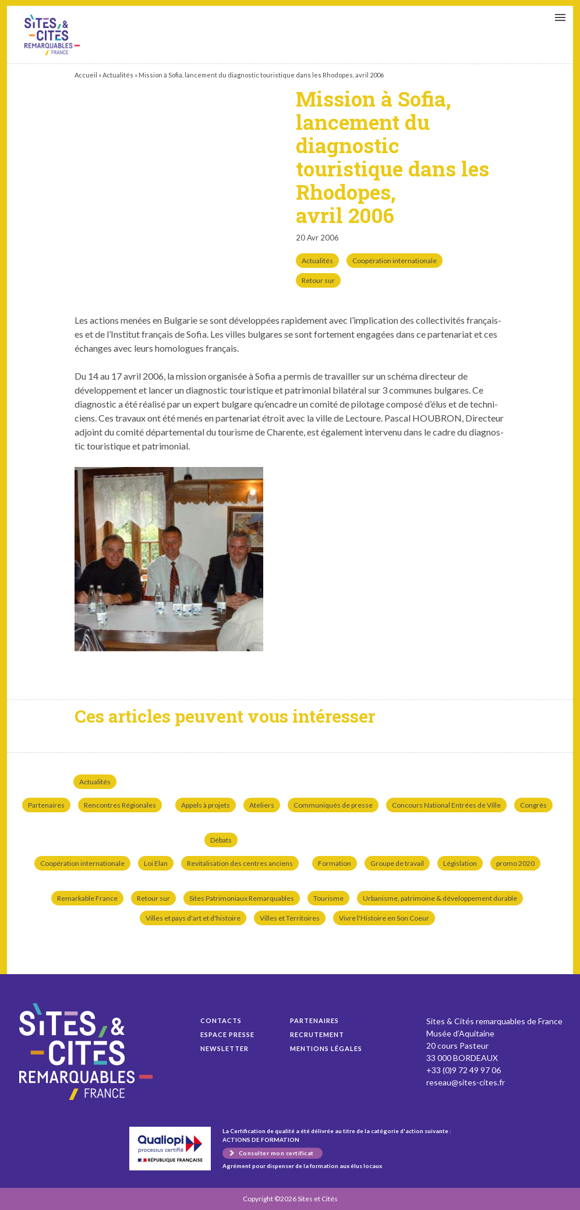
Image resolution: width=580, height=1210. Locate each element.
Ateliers (261, 805)
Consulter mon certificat (276, 1152)
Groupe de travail (397, 863)
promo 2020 (515, 863)
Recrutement (317, 1034)
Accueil (86, 75)
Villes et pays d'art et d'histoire (193, 918)
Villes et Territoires (290, 918)
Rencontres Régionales (120, 805)
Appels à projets (205, 805)
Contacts (221, 1020)
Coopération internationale (394, 260)
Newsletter (224, 1048)
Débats (221, 840)
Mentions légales (326, 1048)
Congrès (533, 805)
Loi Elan (156, 863)
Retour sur (318, 280)
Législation (460, 863)
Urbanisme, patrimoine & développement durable (440, 898)
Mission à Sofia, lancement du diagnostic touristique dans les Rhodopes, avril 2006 (52, 35)
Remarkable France (87, 898)
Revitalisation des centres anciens (240, 863)
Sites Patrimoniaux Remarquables (241, 898)
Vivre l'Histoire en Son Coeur (384, 918)
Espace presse (227, 1034)
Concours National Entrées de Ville (446, 805)
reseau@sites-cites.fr (465, 1082)
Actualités (117, 75)
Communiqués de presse (333, 805)
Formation (334, 863)
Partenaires (46, 805)
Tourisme (328, 898)
